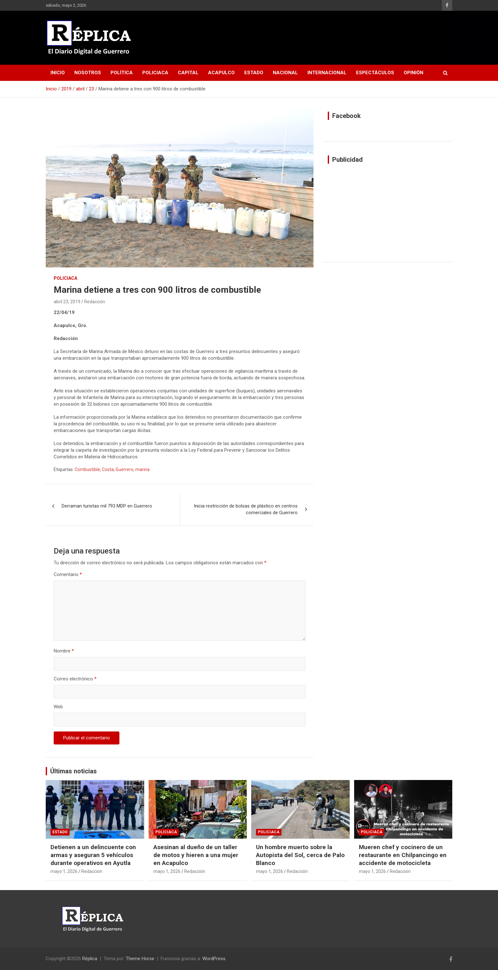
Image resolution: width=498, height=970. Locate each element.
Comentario (68, 574)
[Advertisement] (388, 212)
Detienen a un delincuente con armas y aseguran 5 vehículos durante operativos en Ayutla (93, 854)
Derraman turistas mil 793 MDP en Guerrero (107, 506)
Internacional (327, 72)
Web (58, 707)
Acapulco (221, 72)
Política (122, 72)
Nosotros (87, 72)
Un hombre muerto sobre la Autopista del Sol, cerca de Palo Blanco (300, 854)
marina (142, 469)
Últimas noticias (73, 771)
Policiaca (155, 72)
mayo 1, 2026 (63, 871)
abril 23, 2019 (67, 301)
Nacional (285, 72)
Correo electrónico (75, 679)
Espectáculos (375, 72)
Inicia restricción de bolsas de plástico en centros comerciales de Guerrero (246, 509)
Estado (253, 72)
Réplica (89, 958)
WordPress (213, 958)
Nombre (64, 651)
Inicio (57, 72)
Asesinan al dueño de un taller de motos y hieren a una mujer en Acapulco (195, 854)
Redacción (94, 301)
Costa (108, 469)
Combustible (87, 469)
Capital (188, 72)
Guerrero (124, 469)
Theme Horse (140, 958)
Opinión (413, 72)
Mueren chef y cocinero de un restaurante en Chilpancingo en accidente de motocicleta (403, 854)
